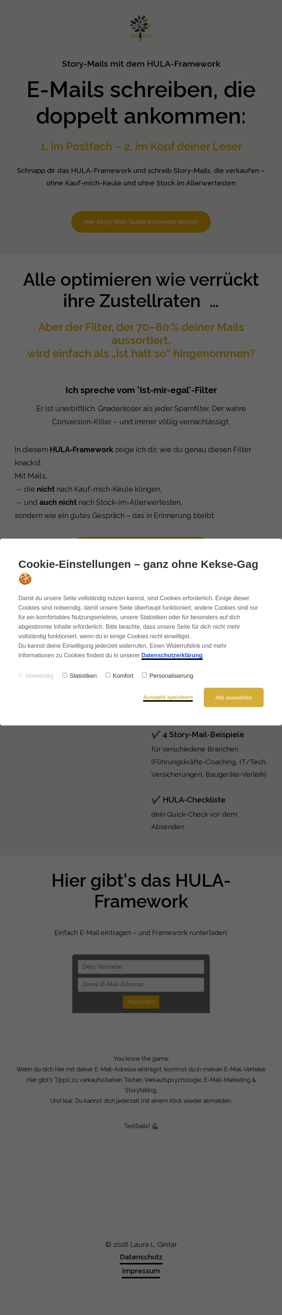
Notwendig (36, 676)
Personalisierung (167, 676)
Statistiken (79, 676)
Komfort (119, 676)
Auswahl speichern (167, 697)
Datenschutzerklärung (172, 655)
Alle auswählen (233, 697)
